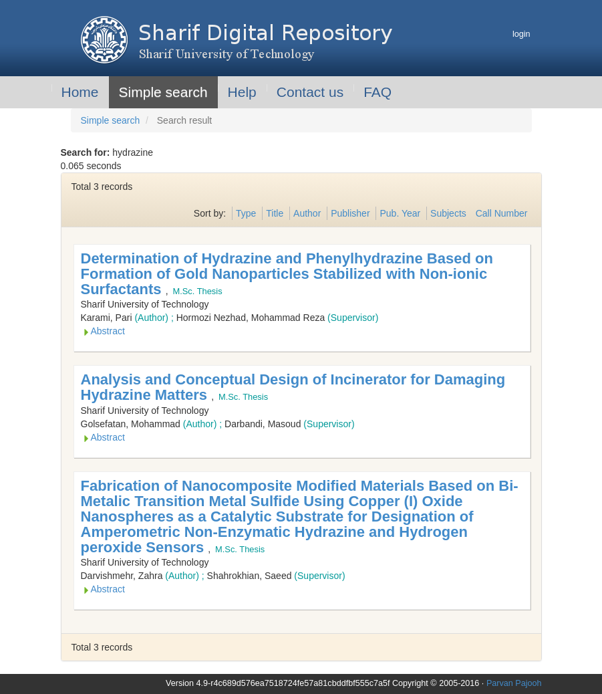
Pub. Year (400, 213)
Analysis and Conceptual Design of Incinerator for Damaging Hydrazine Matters (293, 387)
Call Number (502, 213)
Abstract (108, 331)
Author (307, 213)
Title (274, 213)
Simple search (163, 92)
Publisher (350, 213)
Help (242, 92)
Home (80, 92)
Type (246, 213)
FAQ (377, 92)
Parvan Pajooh (514, 683)
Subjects (448, 213)
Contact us (310, 92)
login (521, 34)
